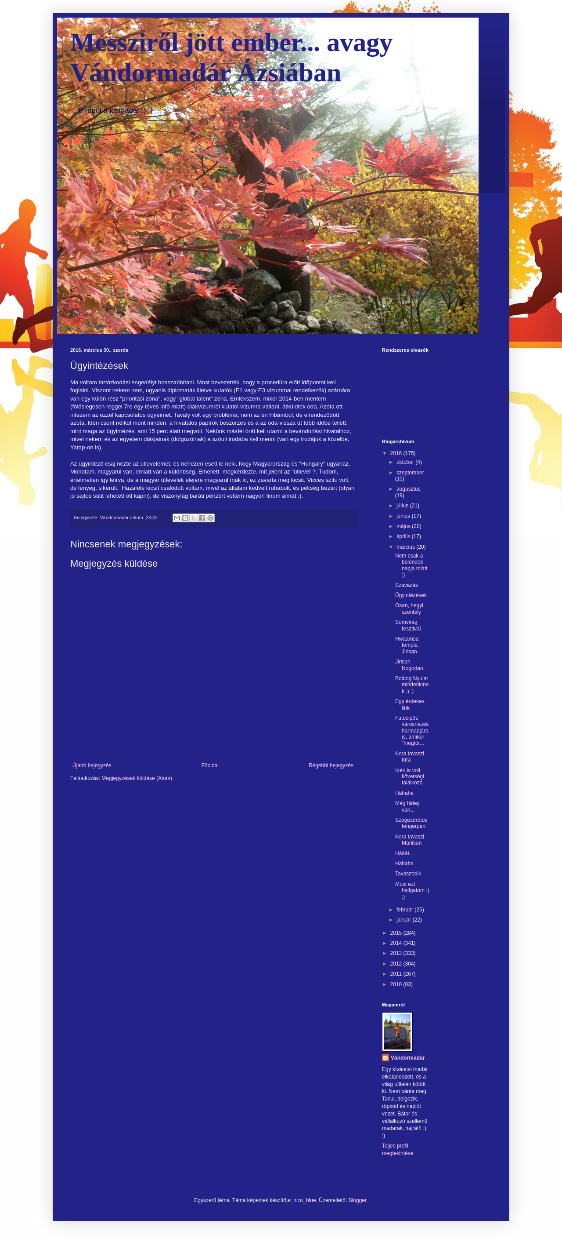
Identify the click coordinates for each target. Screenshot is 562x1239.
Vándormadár (408, 1058)
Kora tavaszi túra (409, 757)
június (404, 516)
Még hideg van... (407, 806)
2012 (396, 964)
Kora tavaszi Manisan (409, 840)
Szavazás (406, 585)
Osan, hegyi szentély (409, 608)
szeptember (410, 473)
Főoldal (210, 765)
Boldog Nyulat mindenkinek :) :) (412, 684)
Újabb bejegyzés (92, 765)
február (405, 910)
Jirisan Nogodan (409, 665)
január (404, 920)
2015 (396, 933)
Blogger (358, 1200)
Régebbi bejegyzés (331, 765)
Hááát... (404, 853)
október (405, 462)
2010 (396, 984)
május (404, 526)
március (406, 547)
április (404, 536)
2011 (396, 974)
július (403, 506)
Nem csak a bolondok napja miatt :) (411, 565)
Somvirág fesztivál (408, 625)
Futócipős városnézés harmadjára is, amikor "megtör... (412, 731)
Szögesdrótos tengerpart (411, 823)
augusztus (408, 489)
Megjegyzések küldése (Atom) (136, 778)
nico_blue (304, 1200)
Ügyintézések (411, 595)
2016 (396, 453)
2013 (396, 953)
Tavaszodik (408, 874)
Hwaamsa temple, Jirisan (407, 645)
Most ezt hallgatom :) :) (412, 890)
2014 (396, 943)
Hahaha (404, 793)
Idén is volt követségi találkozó (409, 776)
